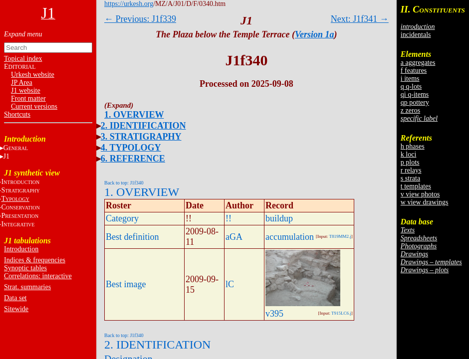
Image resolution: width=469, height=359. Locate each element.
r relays (411, 170)
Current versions (34, 106)
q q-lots (411, 86)
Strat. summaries (27, 287)
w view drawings (425, 202)
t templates (416, 186)
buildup (279, 218)
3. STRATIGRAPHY (141, 137)
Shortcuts (17, 114)
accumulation (289, 237)
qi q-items (415, 94)
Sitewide (16, 309)
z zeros (410, 110)
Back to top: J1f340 (124, 182)
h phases (413, 146)
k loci (409, 154)
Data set (15, 298)
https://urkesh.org (128, 3)
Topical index (23, 58)
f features (414, 70)
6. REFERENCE (133, 159)
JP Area (21, 82)
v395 (274, 314)
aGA (234, 237)
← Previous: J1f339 (140, 19)
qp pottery (415, 102)
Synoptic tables (25, 268)
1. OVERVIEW (134, 115)
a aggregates (418, 62)
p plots (410, 162)
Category (122, 218)
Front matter (28, 98)
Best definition (132, 237)
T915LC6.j (341, 313)
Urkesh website (32, 74)
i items (410, 78)
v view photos (420, 194)
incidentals (416, 34)
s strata (410, 178)
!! (229, 218)
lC (230, 284)
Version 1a (314, 34)
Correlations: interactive (38, 276)
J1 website (25, 90)
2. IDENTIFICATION (143, 126)
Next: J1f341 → (360, 19)
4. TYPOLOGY (131, 148)
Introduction (21, 249)
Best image (126, 284)
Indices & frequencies (34, 260)
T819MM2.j (340, 236)
